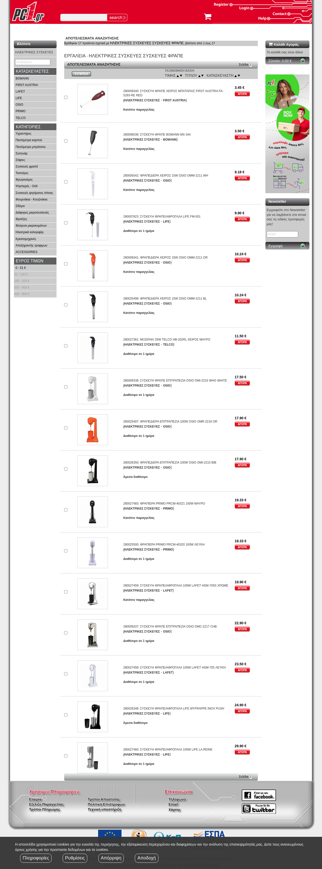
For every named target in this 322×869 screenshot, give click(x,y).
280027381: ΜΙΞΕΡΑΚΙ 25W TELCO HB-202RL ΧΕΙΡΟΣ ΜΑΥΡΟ (166, 339)
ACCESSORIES (26, 252)
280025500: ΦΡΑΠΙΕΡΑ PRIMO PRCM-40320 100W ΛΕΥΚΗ (164, 544)
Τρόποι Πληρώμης (44, 809)
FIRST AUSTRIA (27, 85)
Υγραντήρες (23, 133)
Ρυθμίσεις (75, 857)
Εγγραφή (275, 246)
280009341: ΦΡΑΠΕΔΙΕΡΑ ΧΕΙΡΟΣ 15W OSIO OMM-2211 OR (165, 257)
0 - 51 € (21, 268)
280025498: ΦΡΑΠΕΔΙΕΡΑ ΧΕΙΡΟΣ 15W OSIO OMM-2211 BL (165, 298)
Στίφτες (20, 160)
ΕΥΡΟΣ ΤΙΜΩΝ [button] (30, 261)
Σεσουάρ (21, 153)
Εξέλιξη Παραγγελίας (46, 804)
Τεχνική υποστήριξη (104, 809)
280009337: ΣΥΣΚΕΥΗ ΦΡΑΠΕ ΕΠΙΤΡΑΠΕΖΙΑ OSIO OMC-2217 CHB (170, 626)
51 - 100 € (21, 274)
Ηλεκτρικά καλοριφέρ (30, 232)
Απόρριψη (111, 857)
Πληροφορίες (36, 857)
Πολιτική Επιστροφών (106, 804)
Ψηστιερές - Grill (26, 186)
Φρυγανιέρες (24, 179)
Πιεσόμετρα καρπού (29, 140)
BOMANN (22, 78)
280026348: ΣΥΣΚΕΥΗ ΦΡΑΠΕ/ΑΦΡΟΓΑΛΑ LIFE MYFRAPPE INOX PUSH (173, 708)
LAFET (20, 91)
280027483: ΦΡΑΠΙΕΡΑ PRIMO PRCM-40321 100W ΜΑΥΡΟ (164, 503)
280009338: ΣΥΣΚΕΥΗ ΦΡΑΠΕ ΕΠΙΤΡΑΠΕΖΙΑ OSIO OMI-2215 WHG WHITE (175, 380)
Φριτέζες (21, 219)
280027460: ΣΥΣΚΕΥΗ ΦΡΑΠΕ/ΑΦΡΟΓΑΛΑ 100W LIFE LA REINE (167, 749)
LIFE (19, 98)
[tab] (35, 71)
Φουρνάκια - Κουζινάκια (31, 199)
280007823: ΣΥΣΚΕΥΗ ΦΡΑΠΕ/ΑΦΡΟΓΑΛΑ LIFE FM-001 (161, 216)
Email (173, 804)
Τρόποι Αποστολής (104, 799)
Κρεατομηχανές (26, 239)
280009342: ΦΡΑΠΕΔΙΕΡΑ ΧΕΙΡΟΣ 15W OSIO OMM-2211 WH (165, 175)
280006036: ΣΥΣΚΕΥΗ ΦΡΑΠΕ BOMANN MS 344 (157, 134)
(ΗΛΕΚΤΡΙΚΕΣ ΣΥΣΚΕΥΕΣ (141, 100)
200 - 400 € (21, 287)
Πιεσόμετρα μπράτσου (31, 147)
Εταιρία (35, 799)
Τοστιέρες (22, 173)
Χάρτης (175, 810)
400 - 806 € (21, 294)
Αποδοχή (146, 857)
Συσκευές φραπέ (27, 166)
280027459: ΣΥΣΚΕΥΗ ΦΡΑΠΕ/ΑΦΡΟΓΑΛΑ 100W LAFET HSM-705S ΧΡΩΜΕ (175, 585)
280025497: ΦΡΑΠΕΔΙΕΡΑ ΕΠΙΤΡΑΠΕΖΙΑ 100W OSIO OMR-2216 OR (170, 421)
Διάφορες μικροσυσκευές (32, 212)
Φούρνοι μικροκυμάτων (31, 225)
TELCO (21, 118)
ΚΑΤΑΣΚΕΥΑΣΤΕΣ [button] (32, 71)
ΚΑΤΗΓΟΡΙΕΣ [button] (28, 127)
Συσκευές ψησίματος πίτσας (34, 193)
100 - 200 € (21, 281)
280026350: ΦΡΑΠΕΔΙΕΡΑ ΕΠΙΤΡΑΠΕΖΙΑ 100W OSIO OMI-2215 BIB (169, 462)
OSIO (19, 104)
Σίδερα (20, 206)
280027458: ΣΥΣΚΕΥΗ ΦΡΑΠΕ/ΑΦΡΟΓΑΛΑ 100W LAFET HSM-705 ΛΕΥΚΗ (174, 667)
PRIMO (20, 111)
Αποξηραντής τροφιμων (31, 245)
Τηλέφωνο (177, 799)
